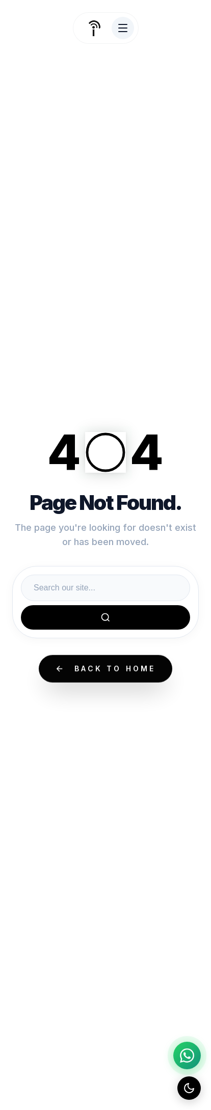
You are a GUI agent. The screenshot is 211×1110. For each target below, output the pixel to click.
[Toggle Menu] (123, 28)
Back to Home (105, 669)
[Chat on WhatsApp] (187, 1055)
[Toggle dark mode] (189, 1088)
